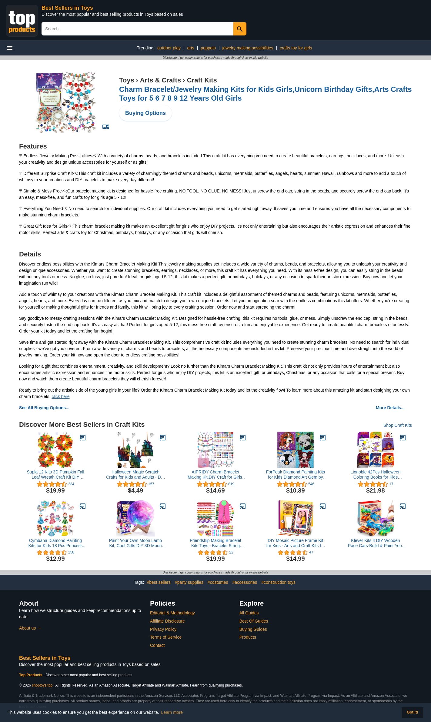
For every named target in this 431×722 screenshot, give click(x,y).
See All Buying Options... (44, 407)
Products (247, 637)
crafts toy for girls (296, 47)
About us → (30, 628)
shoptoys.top (42, 685)
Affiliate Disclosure (167, 621)
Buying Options (145, 113)
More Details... (390, 407)
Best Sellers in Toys (67, 8)
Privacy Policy (163, 629)
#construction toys (278, 582)
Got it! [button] (412, 712)
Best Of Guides (253, 621)
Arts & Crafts (160, 80)
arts (190, 47)
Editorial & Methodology (172, 612)
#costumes (218, 582)
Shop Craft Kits (397, 425)
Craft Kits (202, 80)
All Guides (249, 612)
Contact (157, 645)
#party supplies (189, 582)
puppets (208, 47)
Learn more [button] (172, 712)
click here (60, 396)
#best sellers (159, 582)
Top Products (31, 675)
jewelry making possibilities (247, 47)
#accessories (244, 582)
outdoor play (169, 47)
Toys (126, 80)
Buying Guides (253, 629)
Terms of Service (166, 637)
